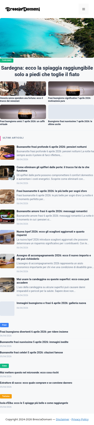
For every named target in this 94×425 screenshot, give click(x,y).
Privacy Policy (80, 419)
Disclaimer (62, 419)
